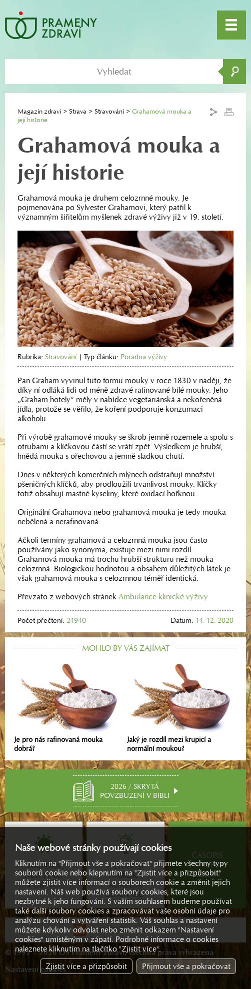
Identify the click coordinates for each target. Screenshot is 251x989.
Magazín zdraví (39, 111)
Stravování (109, 111)
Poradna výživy (143, 356)
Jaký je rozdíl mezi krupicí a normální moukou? (182, 707)
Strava (77, 111)
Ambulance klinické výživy (163, 596)
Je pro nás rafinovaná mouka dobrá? (69, 707)
